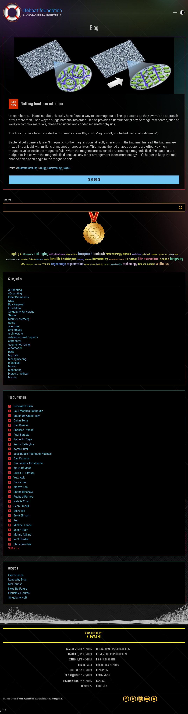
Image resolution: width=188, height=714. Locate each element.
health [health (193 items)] (55, 259)
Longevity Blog (17, 579)
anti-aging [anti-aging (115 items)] (41, 254)
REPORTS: (100, 670)
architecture (15, 333)
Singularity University (21, 311)
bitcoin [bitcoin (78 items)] (127, 254)
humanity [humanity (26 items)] (80, 260)
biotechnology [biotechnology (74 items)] (114, 254)
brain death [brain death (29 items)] (146, 255)
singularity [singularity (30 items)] (99, 264)
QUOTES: (100, 686)
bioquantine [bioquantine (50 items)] (71, 254)
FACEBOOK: (71, 649)
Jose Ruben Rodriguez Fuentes (32, 453)
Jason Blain (20, 530)
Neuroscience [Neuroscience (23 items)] (30, 265)
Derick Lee (19, 482)
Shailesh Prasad (23, 430)
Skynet (12, 315)
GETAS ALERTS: (103, 654)
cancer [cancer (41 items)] (154, 254)
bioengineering (17, 359)
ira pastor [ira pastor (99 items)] (131, 259)
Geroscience (15, 575)
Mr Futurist (15, 584)
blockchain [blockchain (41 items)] (136, 254)
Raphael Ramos (23, 496)
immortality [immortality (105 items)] (100, 259)
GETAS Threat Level (94, 636)
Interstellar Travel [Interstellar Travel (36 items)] (116, 260)
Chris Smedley (22, 544)
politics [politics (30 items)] (38, 264)
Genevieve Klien (23, 406)
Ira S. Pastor (21, 539)
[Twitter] (133, 699)
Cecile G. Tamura (23, 472)
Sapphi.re (58, 699)
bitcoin (12, 377)
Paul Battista (21, 434)
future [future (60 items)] (32, 259)
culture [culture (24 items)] (171, 255)
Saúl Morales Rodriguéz (28, 411)
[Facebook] (126, 699)
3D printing (15, 290)
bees (11, 351)
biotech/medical (18, 373)
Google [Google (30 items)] (46, 260)
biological (14, 362)
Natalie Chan (21, 501)
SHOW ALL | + (13, 548)
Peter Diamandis (18, 297)
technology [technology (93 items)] (130, 264)
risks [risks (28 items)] (93, 264)
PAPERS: (100, 681)
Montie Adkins (22, 534)
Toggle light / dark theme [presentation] (182, 12)
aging (11, 322)
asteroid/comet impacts (23, 337)
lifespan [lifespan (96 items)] (164, 259)
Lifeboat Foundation (25, 699)
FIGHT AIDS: (75, 670)
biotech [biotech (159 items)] (99, 254)
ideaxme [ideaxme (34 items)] (88, 260)
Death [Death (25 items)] (176, 255)
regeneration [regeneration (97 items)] (75, 264)
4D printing (15, 293)
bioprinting (15, 370)
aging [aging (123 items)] (15, 254)
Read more (94, 180)
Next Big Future (17, 588)
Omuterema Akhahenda (28, 463)
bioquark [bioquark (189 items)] (85, 253)
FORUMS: (85, 686)
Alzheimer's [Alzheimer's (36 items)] (28, 254)
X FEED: (72, 659)
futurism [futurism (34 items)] (39, 260)
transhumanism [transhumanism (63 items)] (146, 264)
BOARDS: (100, 665)
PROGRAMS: (101, 675)
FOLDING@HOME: (72, 675)
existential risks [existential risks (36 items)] (13, 260)
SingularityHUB (17, 597)
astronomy (15, 341)
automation (15, 348)
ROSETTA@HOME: (71, 681)
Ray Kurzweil (16, 304)
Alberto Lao (20, 487)
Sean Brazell (21, 506)
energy (43, 168)
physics (66, 168)
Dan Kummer (21, 458)
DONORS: (82, 665)
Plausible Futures (19, 593)
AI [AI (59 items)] (21, 254)
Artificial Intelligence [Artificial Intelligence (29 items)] (57, 255)
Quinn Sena (20, 420)
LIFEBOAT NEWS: (103, 649)
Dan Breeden (21, 425)
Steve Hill (19, 510)
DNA (11, 301)
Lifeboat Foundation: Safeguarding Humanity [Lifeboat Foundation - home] (85, 12)
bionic (12, 366)
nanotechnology (54, 168)
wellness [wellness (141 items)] (162, 264)
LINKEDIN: (72, 654)
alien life (13, 326)
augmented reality (19, 344)
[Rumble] (154, 699)
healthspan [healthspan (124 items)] (69, 259)
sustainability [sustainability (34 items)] (116, 264)
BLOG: (98, 659)
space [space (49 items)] (107, 264)
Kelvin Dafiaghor (23, 444)
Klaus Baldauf (22, 468)
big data (13, 355)
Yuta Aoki (19, 477)
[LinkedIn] (140, 699)
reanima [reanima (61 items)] (46, 264)
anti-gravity (15, 330)
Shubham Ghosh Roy (27, 168)
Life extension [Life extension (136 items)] (148, 259)
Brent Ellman (21, 515)
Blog (94, 28)
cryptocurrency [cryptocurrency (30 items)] (163, 255)
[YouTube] (147, 699)
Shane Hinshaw (23, 492)
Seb (15, 520)
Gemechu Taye (22, 439)
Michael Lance (22, 525)
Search (180, 207)
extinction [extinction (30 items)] (24, 260)
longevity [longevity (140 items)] (176, 259)
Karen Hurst (20, 449)
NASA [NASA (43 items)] (23, 264)
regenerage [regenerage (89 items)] (58, 264)
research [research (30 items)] (87, 264)
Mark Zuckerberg (18, 319)
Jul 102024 (13, 104)
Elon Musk (14, 308)
